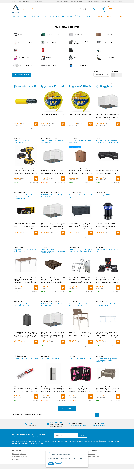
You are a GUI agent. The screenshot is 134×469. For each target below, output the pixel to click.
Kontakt (120, 1)
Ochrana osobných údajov (78, 1)
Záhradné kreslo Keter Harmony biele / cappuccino (80, 305)
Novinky (108, 16)
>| (119, 415)
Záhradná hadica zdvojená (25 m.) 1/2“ (25, 87)
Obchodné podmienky (63, 1)
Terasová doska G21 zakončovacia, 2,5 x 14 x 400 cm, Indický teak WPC (53, 251)
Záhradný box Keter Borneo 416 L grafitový (80, 196)
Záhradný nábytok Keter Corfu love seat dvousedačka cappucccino (107, 360)
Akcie (100, 16)
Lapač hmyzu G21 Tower (105, 195)
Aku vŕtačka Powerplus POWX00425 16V (22, 141)
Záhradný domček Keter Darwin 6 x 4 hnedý (80, 141)
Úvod (15, 1)
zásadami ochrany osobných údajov (70, 440)
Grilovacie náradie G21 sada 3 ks (26, 358)
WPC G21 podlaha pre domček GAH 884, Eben (107, 87)
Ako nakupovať (90, 454)
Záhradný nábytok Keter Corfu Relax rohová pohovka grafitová (107, 141)
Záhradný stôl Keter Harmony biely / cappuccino (25, 250)
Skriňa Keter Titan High (50, 358)
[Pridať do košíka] (36, 124)
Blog (114, 1)
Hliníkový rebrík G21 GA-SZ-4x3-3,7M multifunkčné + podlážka (80, 250)
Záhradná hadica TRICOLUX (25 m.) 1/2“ (52, 87)
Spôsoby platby (106, 1)
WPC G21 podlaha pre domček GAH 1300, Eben (52, 196)
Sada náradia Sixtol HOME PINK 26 (80, 359)
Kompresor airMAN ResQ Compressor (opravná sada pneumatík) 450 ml (24, 196)
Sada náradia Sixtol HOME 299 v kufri (107, 250)
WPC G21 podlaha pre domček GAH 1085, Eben (52, 141)
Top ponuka (117, 16)
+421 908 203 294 (38, 1)
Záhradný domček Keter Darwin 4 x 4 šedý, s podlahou (25, 305)
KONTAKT (15, 460)
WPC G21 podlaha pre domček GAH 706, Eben (52, 305)
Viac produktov (67, 408)
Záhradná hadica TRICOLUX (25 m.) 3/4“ (80, 87)
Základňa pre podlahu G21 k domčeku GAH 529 (106, 305)
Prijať (50, 463)
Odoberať (82, 435)
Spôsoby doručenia (93, 1)
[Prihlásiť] (103, 9)
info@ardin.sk (25, 1)
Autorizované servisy (92, 457)
